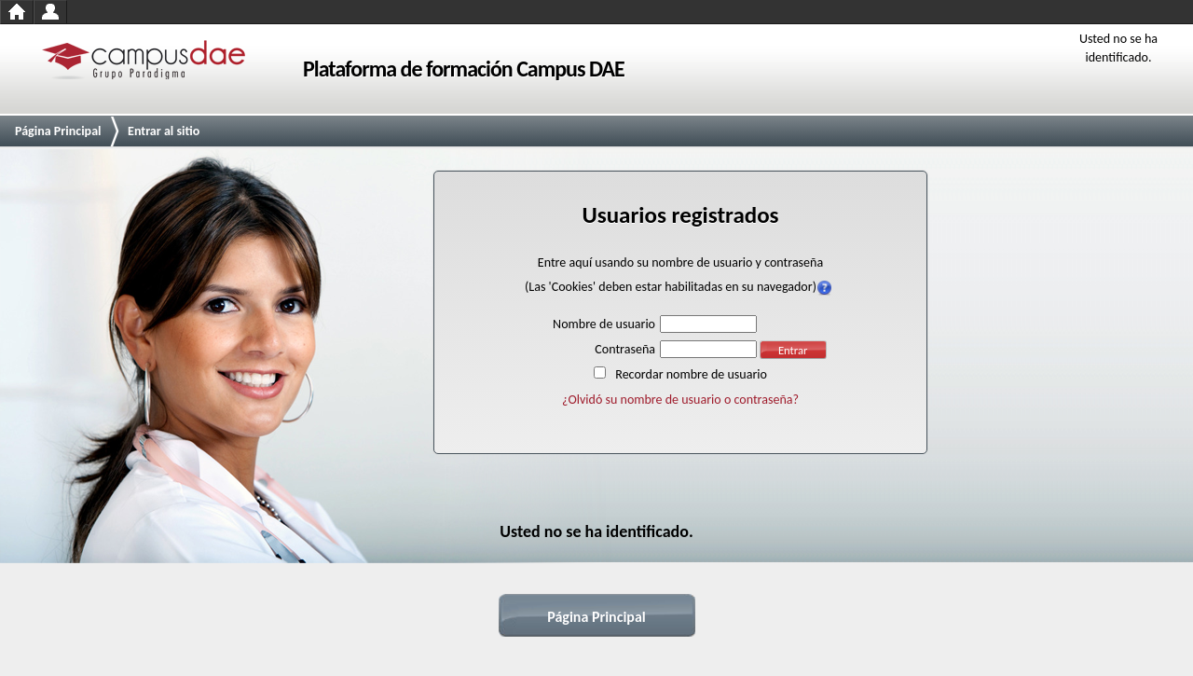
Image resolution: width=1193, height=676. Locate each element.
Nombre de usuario (604, 324)
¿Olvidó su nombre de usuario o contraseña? (680, 399)
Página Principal (58, 131)
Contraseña (625, 349)
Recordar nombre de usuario (691, 374)
